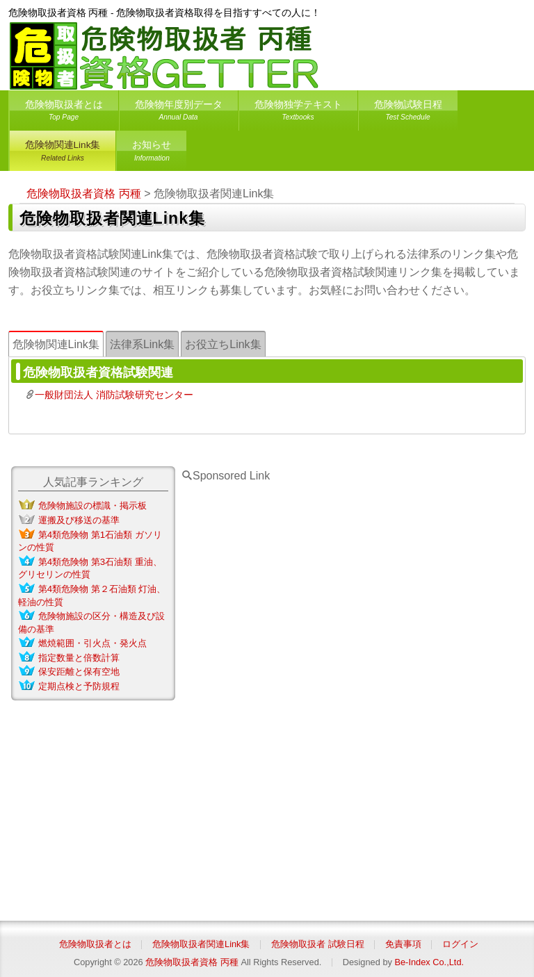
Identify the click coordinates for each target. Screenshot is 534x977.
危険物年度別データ (178, 112)
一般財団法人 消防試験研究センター (114, 394)
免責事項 (403, 944)
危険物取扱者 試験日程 (317, 944)
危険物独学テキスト (298, 112)
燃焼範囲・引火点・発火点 (92, 643)
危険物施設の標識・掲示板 (92, 505)
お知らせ (151, 153)
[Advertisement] (285, 692)
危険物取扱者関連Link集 (201, 944)
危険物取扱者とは (64, 112)
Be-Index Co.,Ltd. (429, 962)
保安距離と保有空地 (79, 671)
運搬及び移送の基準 (79, 520)
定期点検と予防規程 (79, 686)
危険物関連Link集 (63, 153)
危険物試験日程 (408, 112)
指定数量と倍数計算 (79, 657)
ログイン (460, 944)
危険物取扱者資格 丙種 (191, 962)
